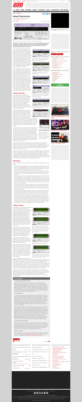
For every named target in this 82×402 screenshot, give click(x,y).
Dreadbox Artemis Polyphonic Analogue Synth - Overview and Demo (59, 117)
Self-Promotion (56, 365)
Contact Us (33, 390)
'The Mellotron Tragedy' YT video (38, 358)
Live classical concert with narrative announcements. (40, 351)
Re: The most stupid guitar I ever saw (20, 351)
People (48, 9)
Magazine (28, 9)
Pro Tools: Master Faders (56, 65)
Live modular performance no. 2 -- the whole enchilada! (40, 349)
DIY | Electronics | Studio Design (59, 358)
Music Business (64, 9)
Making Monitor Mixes (56, 72)
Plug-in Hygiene (55, 78)
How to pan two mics (36, 364)
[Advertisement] (60, 95)
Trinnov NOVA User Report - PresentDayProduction (59, 130)
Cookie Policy (38, 390)
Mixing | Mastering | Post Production (60, 348)
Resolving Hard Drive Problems (57, 74)
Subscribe (24, 1)
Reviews (35, 9)
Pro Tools (23, 19)
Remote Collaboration (57, 364)
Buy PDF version (16, 339)
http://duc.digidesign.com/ (28, 334)
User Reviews (55, 362)
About (28, 390)
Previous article (18, 341)
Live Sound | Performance (16, 368)
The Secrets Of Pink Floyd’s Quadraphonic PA (58, 143)
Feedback (55, 366)
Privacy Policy (46, 390)
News (17, 9)
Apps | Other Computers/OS (58, 356)
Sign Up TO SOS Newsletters (60, 85)
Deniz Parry (14, 358)
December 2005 (47, 21)
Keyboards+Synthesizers (16, 359)
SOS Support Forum (57, 368)
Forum (22, 9)
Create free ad (60, 54)
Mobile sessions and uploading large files (40, 367)
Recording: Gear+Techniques (58, 347)
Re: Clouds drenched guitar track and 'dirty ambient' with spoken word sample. (21, 347)
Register (18, 1)
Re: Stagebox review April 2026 (18, 365)
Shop (28, 1)
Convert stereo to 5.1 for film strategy (39, 362)
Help (32, 1)
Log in (14, 1)
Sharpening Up (16, 161)
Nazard (14, 362)
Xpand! (53, 80)
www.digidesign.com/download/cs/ (36, 335)
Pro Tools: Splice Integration (57, 67)
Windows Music (56, 353)
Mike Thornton (16, 21)
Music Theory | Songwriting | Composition (18, 363)
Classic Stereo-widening (56, 76)
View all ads (54, 54)
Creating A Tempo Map (19, 93)
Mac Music (55, 355)
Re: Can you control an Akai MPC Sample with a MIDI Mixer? (21, 356)
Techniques (41, 9)
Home (14, 10)
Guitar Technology (15, 354)
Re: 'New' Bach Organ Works (18, 361)
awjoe (14, 348)
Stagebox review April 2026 (37, 347)
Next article (46, 341)
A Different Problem (18, 205)
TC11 (33, 353)
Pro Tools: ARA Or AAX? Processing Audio (59, 60)
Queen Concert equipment (37, 356)
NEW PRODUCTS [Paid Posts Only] (59, 352)
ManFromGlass (15, 353)
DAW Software (17, 19)
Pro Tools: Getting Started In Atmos (58, 58)
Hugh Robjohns (15, 367)
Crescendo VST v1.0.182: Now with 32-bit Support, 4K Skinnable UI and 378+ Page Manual (40, 360)
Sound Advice (55, 9)
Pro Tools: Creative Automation (57, 62)
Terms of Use (52, 390)
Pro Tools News (18, 278)
